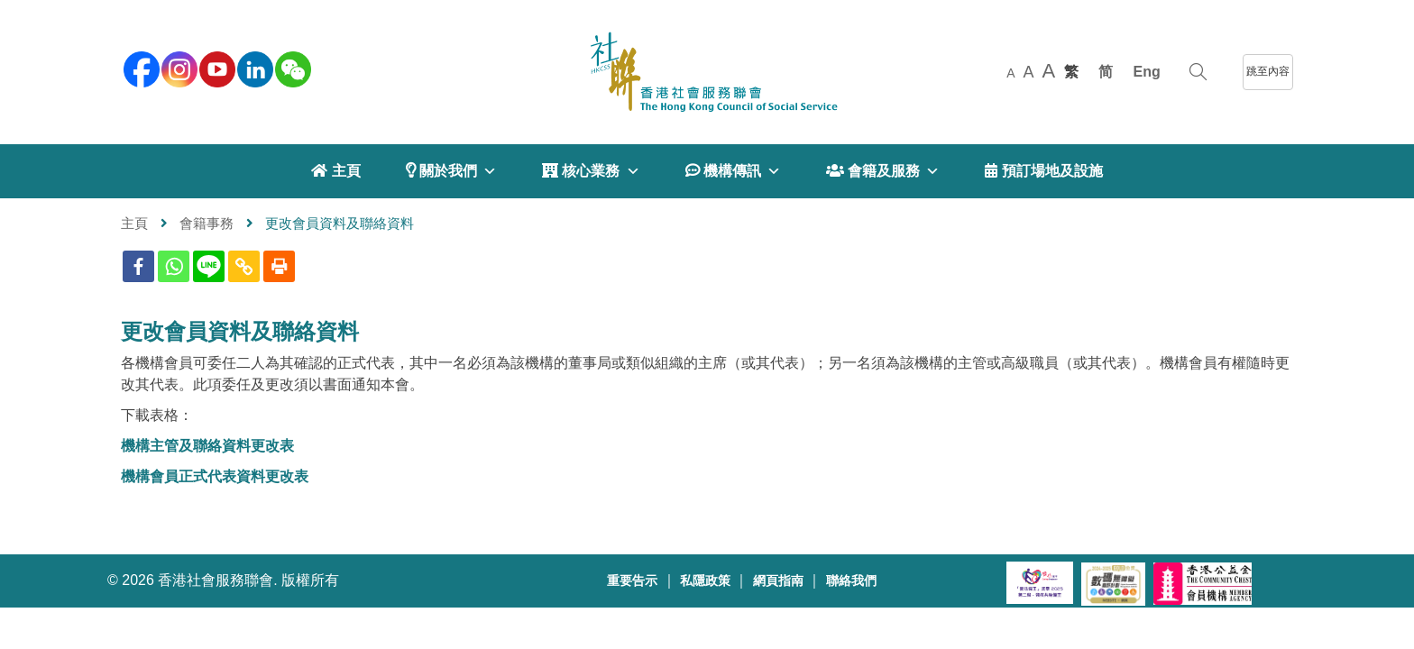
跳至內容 (1268, 71)
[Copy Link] (244, 266)
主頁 (134, 223)
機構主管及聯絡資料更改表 (207, 445)
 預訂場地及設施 (1043, 170)
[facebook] (140, 67)
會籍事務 (206, 223)
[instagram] (177, 67)
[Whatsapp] (173, 266)
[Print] (279, 266)
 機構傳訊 (733, 171)
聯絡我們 (851, 581)
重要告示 (632, 581)
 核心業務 (590, 171)
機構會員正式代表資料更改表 (214, 476)
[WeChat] (291, 67)
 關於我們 (451, 171)
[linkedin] (253, 67)
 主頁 (335, 170)
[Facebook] (138, 266)
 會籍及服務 (883, 171)
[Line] (209, 266)
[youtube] (215, 67)
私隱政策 (705, 581)
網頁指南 (778, 581)
